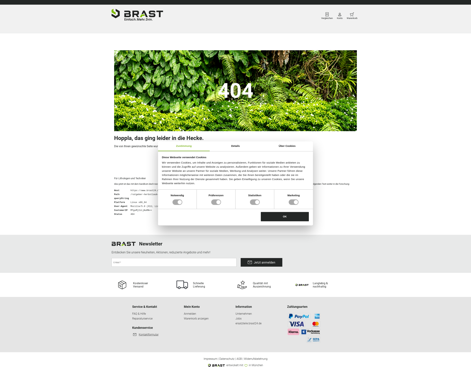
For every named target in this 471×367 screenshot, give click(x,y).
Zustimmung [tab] (184, 145)
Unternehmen (244, 313)
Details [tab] (235, 145)
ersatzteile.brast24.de (248, 323)
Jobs (239, 318)
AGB (239, 358)
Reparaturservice (142, 318)
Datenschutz (226, 358)
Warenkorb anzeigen (196, 318)
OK (285, 216)
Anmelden (190, 313)
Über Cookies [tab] (287, 145)
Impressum (210, 358)
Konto (340, 15)
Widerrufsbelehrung (256, 358)
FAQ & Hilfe (139, 313)
